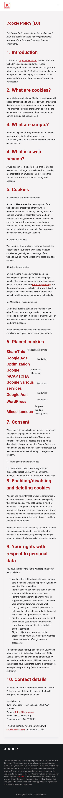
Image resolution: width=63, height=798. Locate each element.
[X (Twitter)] (5, 749)
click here (20, 776)
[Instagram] (9, 749)
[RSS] (17, 749)
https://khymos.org (28, 60)
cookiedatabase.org (16, 729)
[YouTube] (13, 749)
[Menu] (58, 5)
